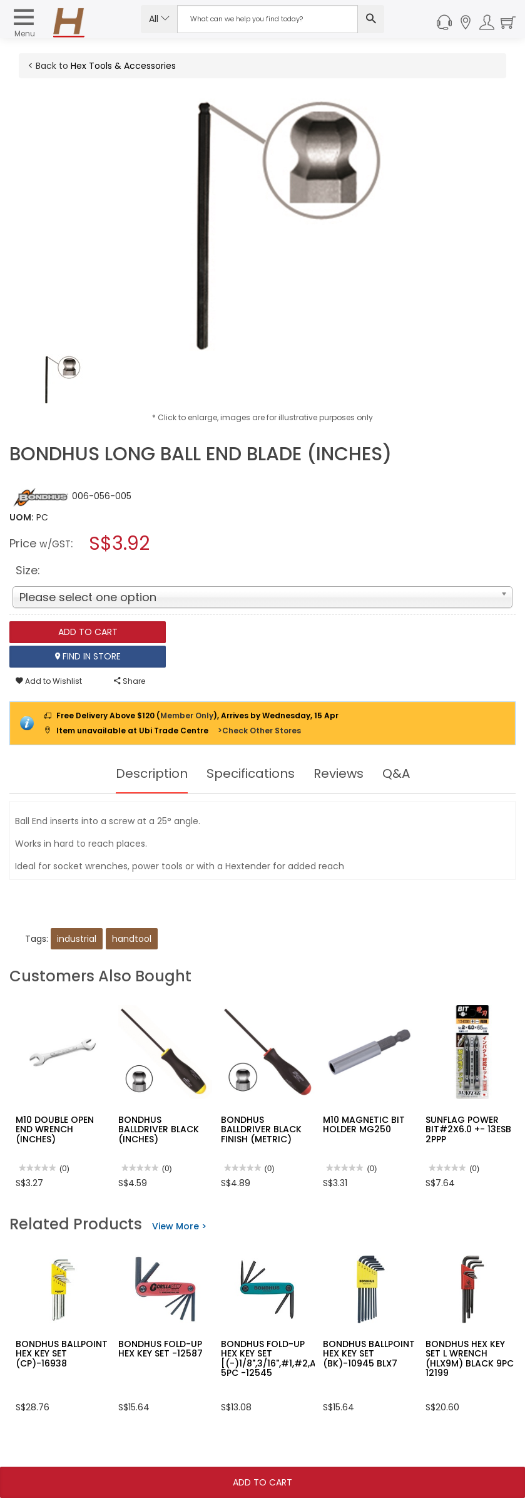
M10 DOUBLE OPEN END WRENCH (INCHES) (55, 1129)
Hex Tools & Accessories (123, 65)
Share (129, 681)
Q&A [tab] (396, 773)
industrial (76, 938)
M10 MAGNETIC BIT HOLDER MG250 (364, 1124)
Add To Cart (262, 1482)
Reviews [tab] (338, 773)
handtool (131, 938)
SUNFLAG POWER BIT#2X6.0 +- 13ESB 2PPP (468, 1129)
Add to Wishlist (49, 681)
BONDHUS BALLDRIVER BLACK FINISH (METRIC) (261, 1129)
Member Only (186, 715)
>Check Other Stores (259, 730)
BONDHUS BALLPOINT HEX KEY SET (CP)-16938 (62, 1354)
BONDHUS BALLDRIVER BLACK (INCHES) (158, 1129)
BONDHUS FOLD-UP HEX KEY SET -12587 (160, 1349)
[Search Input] (268, 19)
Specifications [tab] (250, 773)
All (159, 19)
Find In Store (88, 656)
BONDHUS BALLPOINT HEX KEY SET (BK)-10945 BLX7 (369, 1354)
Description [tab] (152, 773)
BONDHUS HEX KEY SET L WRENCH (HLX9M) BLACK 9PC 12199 (470, 1358)
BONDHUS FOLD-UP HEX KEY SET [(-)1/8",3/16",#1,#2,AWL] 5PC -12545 (277, 1358)
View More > (179, 1226)
